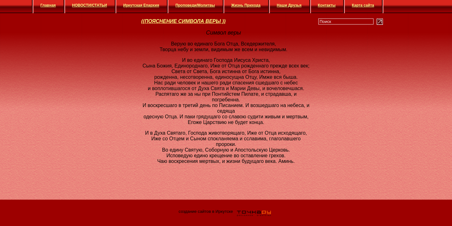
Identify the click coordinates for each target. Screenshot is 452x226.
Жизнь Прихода (246, 5)
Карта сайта (363, 5)
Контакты (327, 5)
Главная (48, 5)
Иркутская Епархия (141, 5)
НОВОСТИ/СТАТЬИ (89, 5)
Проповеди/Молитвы (195, 5)
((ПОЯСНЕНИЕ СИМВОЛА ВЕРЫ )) (183, 21)
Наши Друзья (289, 5)
